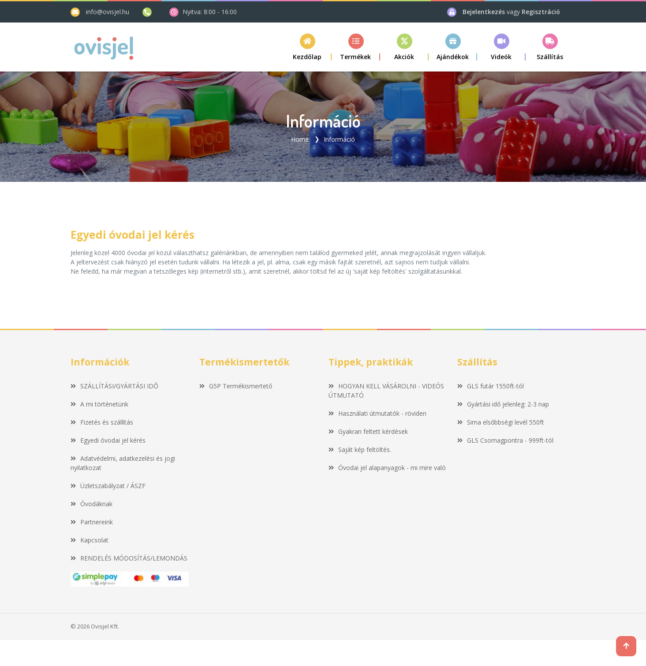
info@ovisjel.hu (107, 12)
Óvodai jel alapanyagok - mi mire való (387, 467)
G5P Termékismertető (235, 385)
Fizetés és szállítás (102, 422)
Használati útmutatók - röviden (377, 413)
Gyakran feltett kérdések (368, 431)
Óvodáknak (91, 503)
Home (300, 139)
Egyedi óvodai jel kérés (108, 440)
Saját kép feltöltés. (360, 449)
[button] (356, 47)
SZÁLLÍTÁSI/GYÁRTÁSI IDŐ (114, 385)
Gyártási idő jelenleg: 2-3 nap (503, 403)
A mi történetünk (99, 403)
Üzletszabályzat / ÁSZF (108, 485)
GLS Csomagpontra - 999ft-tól (505, 440)
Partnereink (92, 521)
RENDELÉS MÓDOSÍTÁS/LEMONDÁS (129, 557)
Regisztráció (541, 12)
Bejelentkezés (485, 12)
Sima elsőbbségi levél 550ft (500, 422)
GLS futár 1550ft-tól (490, 385)
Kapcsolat (89, 539)
